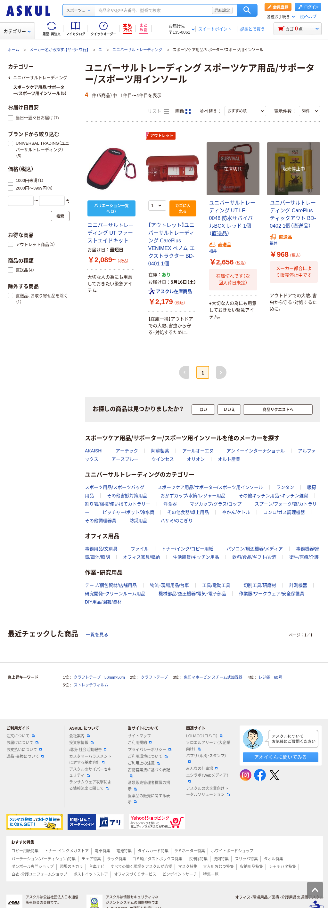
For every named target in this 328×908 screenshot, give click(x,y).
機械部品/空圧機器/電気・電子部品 (192, 593)
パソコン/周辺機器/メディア (254, 548)
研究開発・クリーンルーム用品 (115, 593)
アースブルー (124, 459)
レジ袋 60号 (270, 677)
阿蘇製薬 (160, 450)
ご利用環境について (148, 756)
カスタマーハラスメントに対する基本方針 (90, 759)
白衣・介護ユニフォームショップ (39, 874)
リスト (158, 111)
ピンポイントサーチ (179, 874)
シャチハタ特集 (282, 866)
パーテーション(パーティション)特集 (44, 859)
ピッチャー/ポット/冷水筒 (128, 512)
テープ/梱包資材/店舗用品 (111, 585)
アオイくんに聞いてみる (280, 757)
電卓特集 (102, 851)
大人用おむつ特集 (218, 866)
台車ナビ (96, 866)
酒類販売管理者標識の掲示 (149, 786)
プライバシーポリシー (149, 750)
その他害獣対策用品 (127, 495)
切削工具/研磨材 (259, 585)
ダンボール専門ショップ (33, 866)
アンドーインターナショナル (255, 450)
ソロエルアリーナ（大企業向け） (208, 746)
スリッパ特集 (246, 859)
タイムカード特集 (153, 851)
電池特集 (124, 851)
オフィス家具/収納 (141, 557)
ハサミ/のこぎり (176, 520)
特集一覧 (210, 874)
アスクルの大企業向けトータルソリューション (208, 791)
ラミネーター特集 (189, 851)
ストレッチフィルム (91, 685)
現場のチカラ (71, 866)
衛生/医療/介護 (304, 557)
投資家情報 (81, 743)
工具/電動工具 (216, 585)
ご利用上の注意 (144, 763)
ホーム (13, 50)
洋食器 (170, 504)
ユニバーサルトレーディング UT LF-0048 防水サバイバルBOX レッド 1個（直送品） (232, 218)
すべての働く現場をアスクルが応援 (141, 866)
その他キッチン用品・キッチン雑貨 (273, 495)
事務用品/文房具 (101, 548)
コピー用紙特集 (25, 851)
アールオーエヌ (198, 450)
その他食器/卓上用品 (188, 512)
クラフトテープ (154, 677)
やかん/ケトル (236, 512)
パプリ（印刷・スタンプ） (206, 758)
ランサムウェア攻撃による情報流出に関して (90, 785)
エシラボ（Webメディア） (207, 778)
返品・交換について (25, 756)
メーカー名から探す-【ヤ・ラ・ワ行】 (58, 50)
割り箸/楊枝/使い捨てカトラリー (117, 504)
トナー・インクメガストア (67, 851)
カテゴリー (17, 31)
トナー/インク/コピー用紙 (187, 548)
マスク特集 (187, 866)
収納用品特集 (251, 866)
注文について (20, 736)
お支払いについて (24, 750)
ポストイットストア (90, 874)
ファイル (140, 548)
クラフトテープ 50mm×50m (99, 677)
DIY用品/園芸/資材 (103, 601)
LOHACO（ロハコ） (204, 736)
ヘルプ (310, 17)
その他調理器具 (100, 520)
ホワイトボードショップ (232, 851)
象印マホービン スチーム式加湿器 (213, 677)
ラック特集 (116, 859)
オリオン (196, 459)
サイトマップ (139, 736)
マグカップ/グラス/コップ (216, 504)
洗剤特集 (221, 859)
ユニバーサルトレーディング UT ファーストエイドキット (110, 233)
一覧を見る (97, 634)
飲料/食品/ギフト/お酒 (254, 557)
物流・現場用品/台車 (169, 585)
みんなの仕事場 (202, 768)
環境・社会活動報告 (88, 750)
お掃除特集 (198, 859)
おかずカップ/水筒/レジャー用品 (193, 495)
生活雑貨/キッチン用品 (196, 557)
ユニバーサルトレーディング (137, 50)
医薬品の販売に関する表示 (149, 799)
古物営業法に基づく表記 (149, 772)
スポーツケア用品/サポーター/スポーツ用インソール (210, 487)
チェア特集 (91, 859)
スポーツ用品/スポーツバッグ (114, 487)
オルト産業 (229, 459)
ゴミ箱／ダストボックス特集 (157, 859)
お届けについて (22, 743)
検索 (247, 10)
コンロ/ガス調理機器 (284, 512)
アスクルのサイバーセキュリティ (90, 772)
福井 (213, 251)
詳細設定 (222, 10)
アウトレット (161, 136)
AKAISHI (93, 450)
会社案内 (79, 736)
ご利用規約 (140, 743)
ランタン (285, 487)
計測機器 (298, 585)
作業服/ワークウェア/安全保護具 (271, 593)
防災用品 (138, 520)
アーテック (127, 450)
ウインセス (163, 459)
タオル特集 (273, 859)
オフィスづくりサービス (135, 874)
